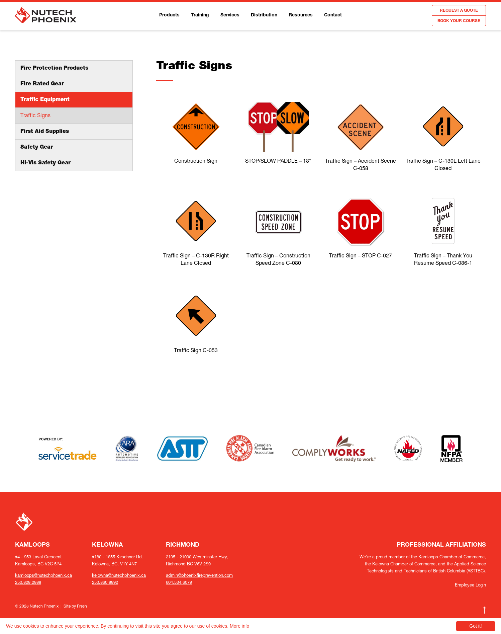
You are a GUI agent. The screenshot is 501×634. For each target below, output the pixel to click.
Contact (333, 15)
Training (200, 15)
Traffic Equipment (45, 100)
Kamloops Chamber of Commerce (451, 556)
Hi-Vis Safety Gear (45, 163)
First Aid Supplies (44, 132)
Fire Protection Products (54, 68)
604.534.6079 (179, 582)
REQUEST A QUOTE (459, 11)
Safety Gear (36, 147)
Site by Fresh (75, 606)
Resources (301, 15)
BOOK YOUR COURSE (458, 21)
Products (169, 15)
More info (239, 626)
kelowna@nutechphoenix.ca (119, 575)
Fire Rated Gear (42, 84)
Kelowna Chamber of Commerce (403, 563)
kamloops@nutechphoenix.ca (43, 575)
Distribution (264, 15)
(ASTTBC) (476, 570)
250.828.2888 (28, 582)
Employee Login (470, 584)
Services (229, 15)
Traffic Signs (35, 115)
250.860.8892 (105, 582)
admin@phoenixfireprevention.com (199, 575)
